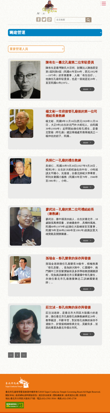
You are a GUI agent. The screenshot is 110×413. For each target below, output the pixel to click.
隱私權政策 (58, 395)
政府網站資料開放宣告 (26, 395)
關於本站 (10, 395)
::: (4, 59)
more (87, 89)
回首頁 (83, 395)
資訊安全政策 (45, 395)
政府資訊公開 (71, 395)
